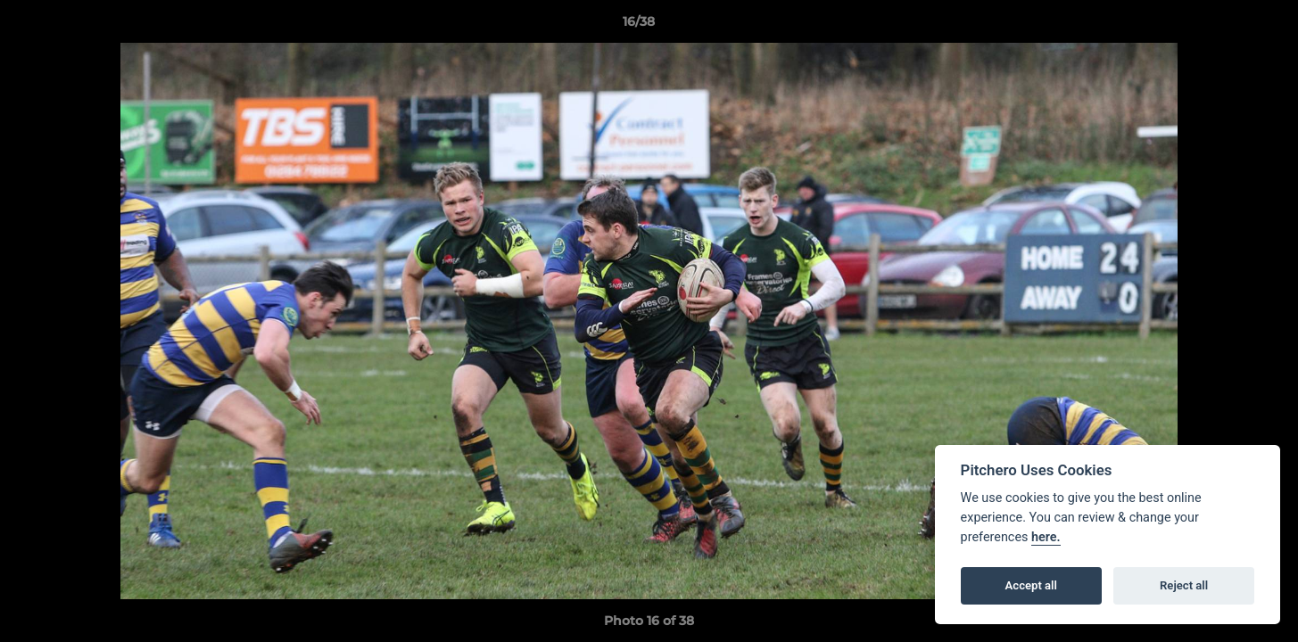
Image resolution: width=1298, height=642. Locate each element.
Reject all (1184, 585)
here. (1046, 537)
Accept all (1031, 585)
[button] (1223, 26)
